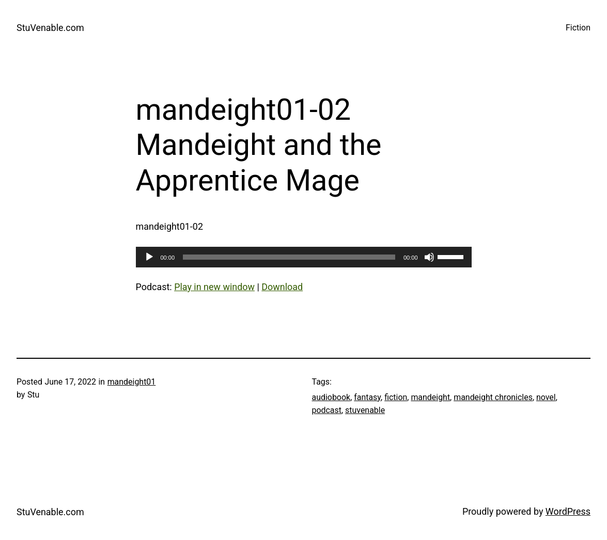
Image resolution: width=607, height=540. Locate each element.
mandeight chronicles (493, 397)
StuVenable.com (50, 27)
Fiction (578, 28)
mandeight (430, 397)
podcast (326, 410)
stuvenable (365, 410)
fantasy (367, 397)
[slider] (289, 257)
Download (282, 286)
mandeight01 (131, 382)
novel (546, 397)
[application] (304, 257)
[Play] (149, 257)
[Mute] (429, 257)
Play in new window (214, 286)
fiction (395, 397)
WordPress (568, 511)
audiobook (331, 397)
